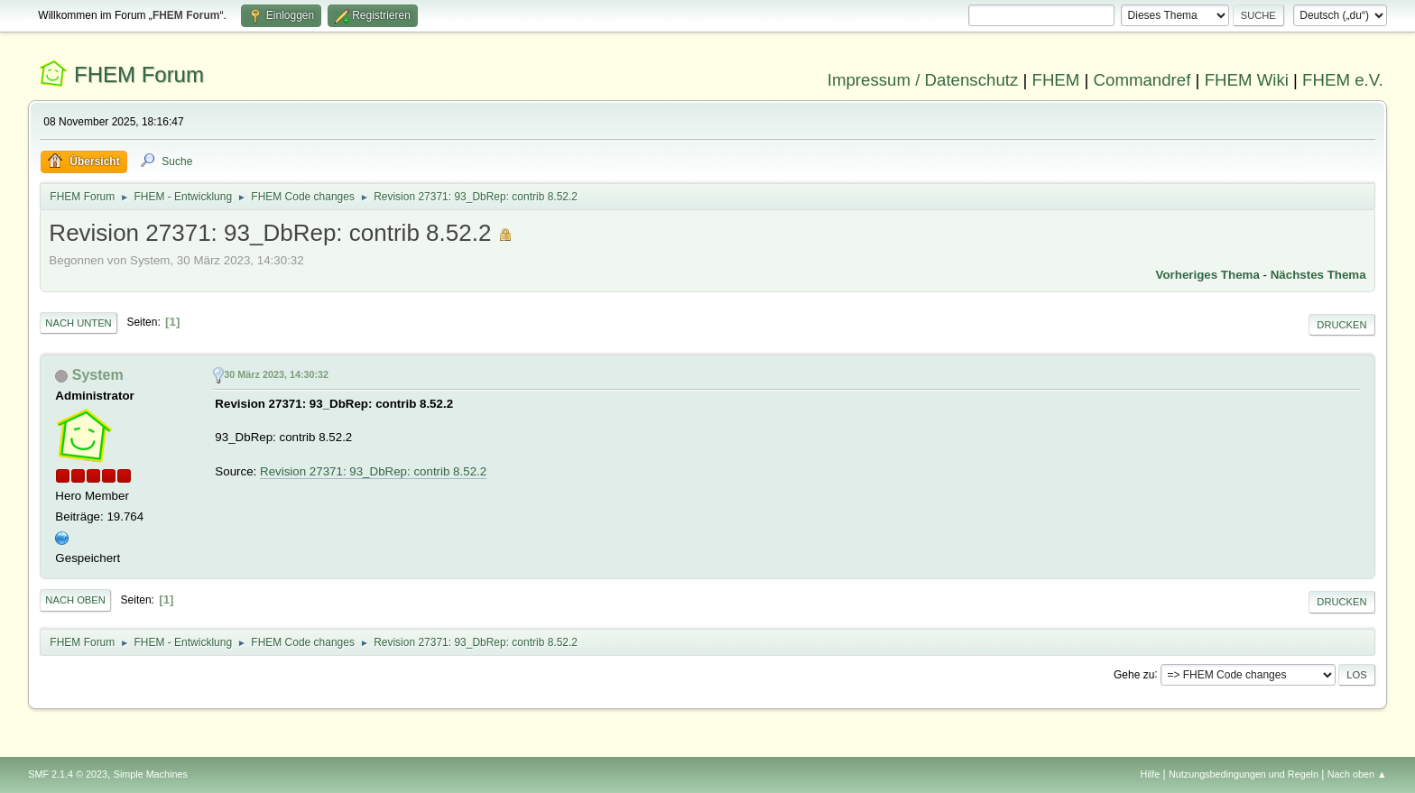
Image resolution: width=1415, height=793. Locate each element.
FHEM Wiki (1247, 79)
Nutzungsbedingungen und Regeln (1243, 774)
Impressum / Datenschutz (923, 79)
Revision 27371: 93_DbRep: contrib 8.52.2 (373, 471)
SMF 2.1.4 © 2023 (67, 774)
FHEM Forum (139, 74)
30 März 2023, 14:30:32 (276, 374)
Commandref (1142, 79)
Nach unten (78, 323)
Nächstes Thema (1318, 274)
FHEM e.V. (1342, 79)
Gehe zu (1134, 674)
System (98, 375)
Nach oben (75, 600)
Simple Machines (151, 774)
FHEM (1055, 79)
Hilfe (1151, 774)
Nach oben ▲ (1357, 774)
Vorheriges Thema (1208, 274)
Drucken (1341, 324)
